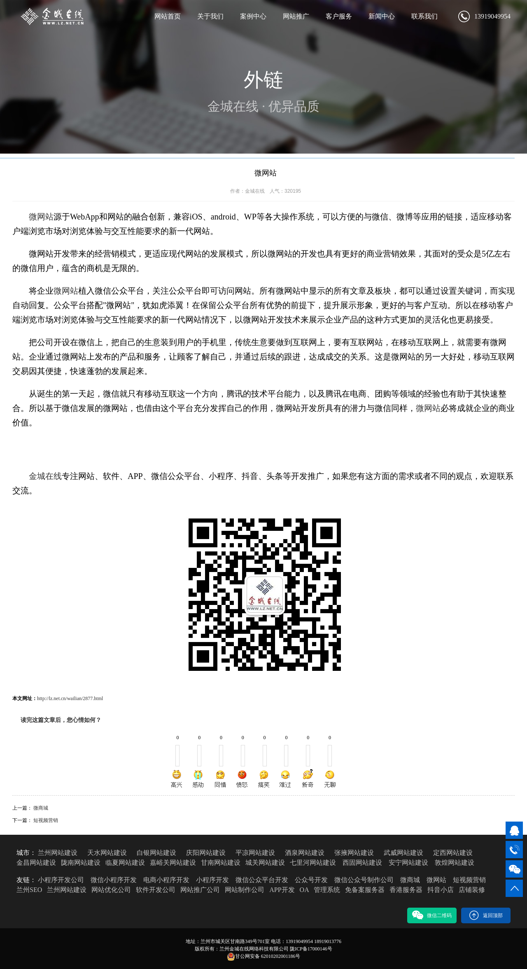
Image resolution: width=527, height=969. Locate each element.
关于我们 (210, 16)
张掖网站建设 (354, 852)
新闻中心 (381, 16)
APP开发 (281, 889)
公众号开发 (311, 879)
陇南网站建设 (80, 862)
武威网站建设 (403, 852)
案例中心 (253, 16)
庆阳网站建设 (206, 852)
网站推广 (296, 16)
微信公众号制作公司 (364, 879)
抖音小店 (440, 889)
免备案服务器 (365, 889)
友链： (26, 879)
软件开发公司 (155, 889)
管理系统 (327, 889)
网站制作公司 (244, 889)
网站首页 (167, 16)
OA (304, 889)
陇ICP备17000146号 (311, 949)
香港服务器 (405, 889)
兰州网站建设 (57, 852)
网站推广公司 (200, 889)
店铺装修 (472, 889)
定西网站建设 (453, 852)
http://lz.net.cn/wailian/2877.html (70, 698)
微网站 (41, 216)
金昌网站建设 (36, 862)
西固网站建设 (362, 862)
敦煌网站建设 (454, 862)
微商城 (40, 808)
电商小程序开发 (166, 879)
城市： (26, 852)
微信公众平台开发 (262, 879)
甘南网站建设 (220, 862)
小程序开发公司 (61, 879)
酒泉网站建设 (304, 852)
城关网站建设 (265, 862)
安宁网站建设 (408, 862)
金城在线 (45, 476)
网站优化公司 (111, 889)
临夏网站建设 (125, 862)
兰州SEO (29, 889)
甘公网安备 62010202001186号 (264, 957)
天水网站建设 (107, 852)
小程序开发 (212, 879)
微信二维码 (432, 915)
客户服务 (339, 16)
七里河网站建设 (313, 862)
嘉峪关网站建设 (173, 862)
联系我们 (424, 16)
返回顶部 (486, 915)
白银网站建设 (156, 852)
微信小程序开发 (114, 879)
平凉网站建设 (255, 852)
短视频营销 (45, 820)
